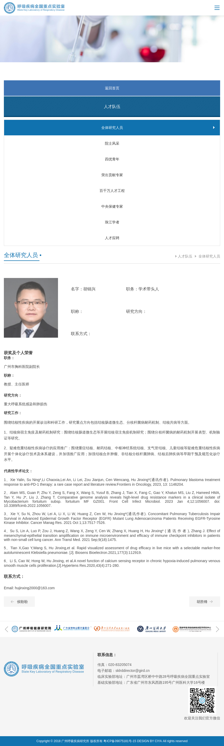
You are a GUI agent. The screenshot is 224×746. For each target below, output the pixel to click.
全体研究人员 (208, 256)
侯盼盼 (19, 605)
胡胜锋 (205, 605)
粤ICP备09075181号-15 (119, 741)
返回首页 (112, 88)
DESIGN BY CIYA (149, 741)
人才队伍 (185, 256)
